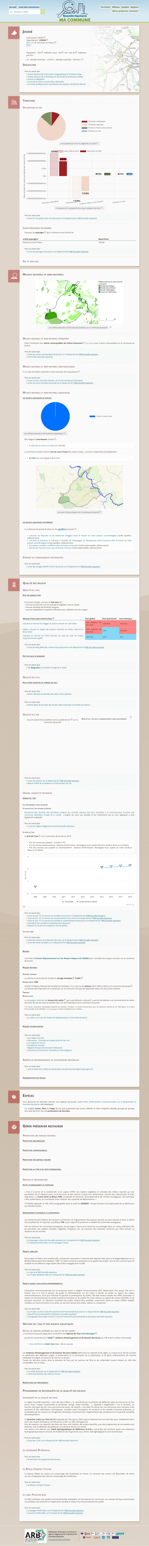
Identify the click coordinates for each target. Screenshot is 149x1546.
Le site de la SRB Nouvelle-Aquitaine (42, 1272)
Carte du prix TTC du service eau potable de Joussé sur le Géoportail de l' (66, 916)
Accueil (12, 7)
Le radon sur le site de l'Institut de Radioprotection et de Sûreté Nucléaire (57, 1017)
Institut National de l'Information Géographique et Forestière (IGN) (54, 74)
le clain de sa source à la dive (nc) (43, 445)
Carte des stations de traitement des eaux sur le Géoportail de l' (63, 940)
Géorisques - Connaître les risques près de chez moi (49, 1040)
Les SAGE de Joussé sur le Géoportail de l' (54, 1371)
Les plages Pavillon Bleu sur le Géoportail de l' (56, 1510)
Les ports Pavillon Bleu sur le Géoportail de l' (55, 1513)
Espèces (135, 7)
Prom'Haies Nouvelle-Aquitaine (40, 357)
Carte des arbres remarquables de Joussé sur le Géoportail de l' (63, 354)
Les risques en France (36, 1043)
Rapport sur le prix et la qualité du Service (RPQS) (47, 925)
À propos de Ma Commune (59, 1539)
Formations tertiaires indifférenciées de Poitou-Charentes (53, 545)
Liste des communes (29, 7)
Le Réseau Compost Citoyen (39, 1485)
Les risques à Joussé (36, 1038)
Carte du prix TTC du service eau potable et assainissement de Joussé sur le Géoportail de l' (74, 920)
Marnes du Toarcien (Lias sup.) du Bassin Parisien (50, 548)
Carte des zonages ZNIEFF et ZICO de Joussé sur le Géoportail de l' (64, 566)
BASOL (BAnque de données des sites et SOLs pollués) (49, 694)
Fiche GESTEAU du (42, 1344)
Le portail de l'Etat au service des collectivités (46, 81)
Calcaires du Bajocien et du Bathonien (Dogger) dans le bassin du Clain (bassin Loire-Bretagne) (73, 535)
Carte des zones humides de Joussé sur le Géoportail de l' (60, 383)
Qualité (125, 7)
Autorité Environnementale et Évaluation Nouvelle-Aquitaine (52, 1314)
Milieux (116, 7)
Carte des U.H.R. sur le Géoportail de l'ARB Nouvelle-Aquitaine (53, 1440)
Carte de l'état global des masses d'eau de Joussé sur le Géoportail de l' (66, 647)
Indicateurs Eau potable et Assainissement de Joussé (49, 923)
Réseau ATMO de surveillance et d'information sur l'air (50, 783)
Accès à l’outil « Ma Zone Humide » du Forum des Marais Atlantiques (55, 380)
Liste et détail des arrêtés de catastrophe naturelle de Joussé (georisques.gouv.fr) (60, 1069)
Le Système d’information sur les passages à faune (48, 1242)
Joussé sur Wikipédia (36, 79)
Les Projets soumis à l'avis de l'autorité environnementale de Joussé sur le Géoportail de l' (73, 1311)
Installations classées (36, 1045)
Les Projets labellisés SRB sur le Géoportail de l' (56, 1275)
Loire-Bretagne (88, 1333)
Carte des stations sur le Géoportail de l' (53, 781)
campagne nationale (36, 1000)
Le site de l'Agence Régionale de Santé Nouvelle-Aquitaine (51, 826)
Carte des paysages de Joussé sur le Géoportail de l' (58, 251)
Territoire (105, 7)
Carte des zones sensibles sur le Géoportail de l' (56, 942)
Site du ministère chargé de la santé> (47, 667)
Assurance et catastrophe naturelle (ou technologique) (50, 1050)
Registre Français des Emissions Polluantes (45, 1048)
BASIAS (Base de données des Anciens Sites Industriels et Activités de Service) (59, 705)
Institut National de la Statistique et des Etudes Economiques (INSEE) (55, 77)
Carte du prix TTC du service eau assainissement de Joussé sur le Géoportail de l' (70, 918)
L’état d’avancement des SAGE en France (44, 1374)
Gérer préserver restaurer (125, 11)
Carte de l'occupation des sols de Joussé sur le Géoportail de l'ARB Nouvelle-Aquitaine (62, 218)
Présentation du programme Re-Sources (44, 1459)
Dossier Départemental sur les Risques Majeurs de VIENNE (62, 958)
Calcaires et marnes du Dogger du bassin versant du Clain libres (50, 623)
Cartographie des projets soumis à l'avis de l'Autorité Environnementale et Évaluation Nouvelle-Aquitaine (70, 1316)
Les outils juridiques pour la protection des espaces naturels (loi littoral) (56, 84)
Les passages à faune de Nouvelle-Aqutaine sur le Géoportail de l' (64, 1240)
